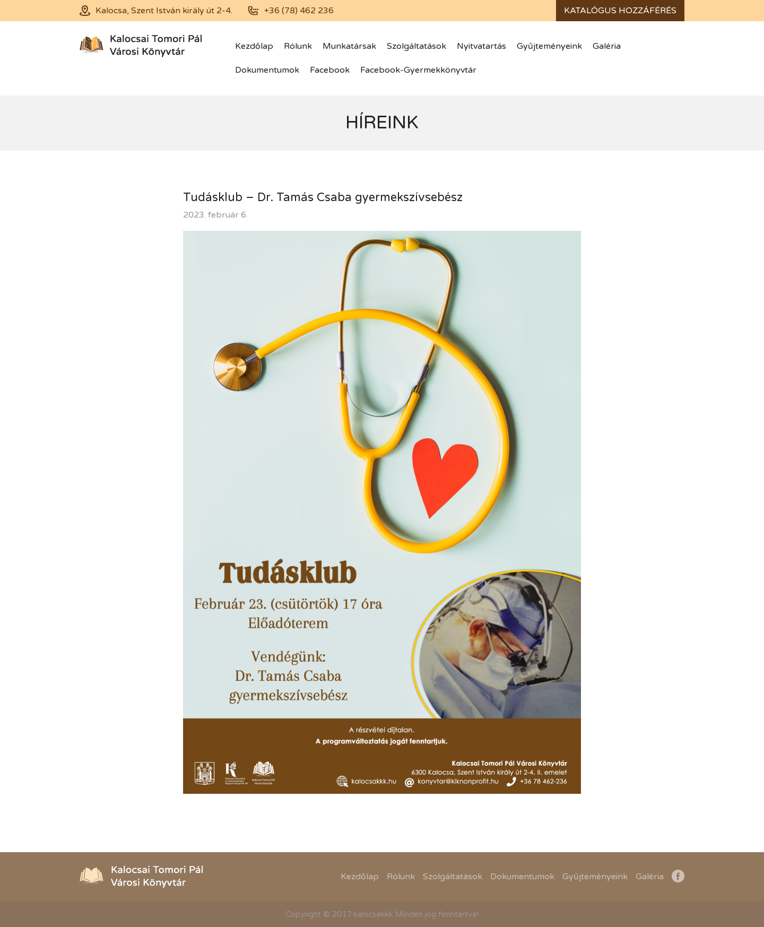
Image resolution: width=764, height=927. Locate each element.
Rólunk (298, 46)
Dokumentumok (267, 70)
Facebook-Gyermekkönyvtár (418, 70)
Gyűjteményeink (549, 46)
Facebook (330, 70)
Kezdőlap (254, 46)
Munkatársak (349, 46)
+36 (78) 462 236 (299, 10)
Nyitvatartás (481, 46)
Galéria (607, 46)
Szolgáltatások (416, 46)
